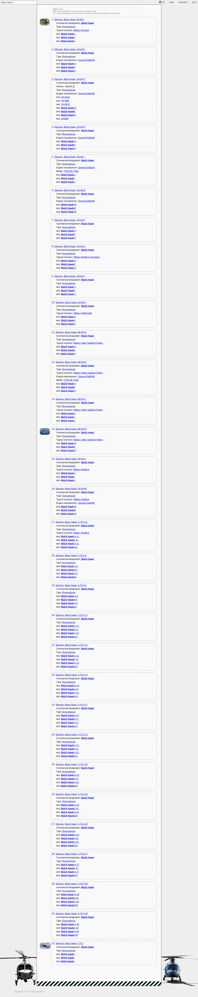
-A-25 (70, 835)
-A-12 (70, 656)
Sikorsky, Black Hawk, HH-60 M (71, 489)
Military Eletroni (83, 313)
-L (68, 34)
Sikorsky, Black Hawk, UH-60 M (69, 190)
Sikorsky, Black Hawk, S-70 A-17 (72, 705)
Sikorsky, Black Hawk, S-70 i (69, 943)
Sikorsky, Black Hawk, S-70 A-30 (72, 913)
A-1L (69, 540)
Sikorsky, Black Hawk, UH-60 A (69, 49)
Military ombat (81, 30)
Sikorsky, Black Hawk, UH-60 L (69, 157)
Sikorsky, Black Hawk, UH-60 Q (69, 246)
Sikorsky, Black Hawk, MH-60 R (71, 429)
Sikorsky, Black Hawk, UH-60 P (69, 220)
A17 (69, 726)
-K (68, 384)
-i (68, 954)
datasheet (183, 2)
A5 (68, 577)
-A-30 (70, 924)
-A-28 (70, 894)
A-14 (69, 689)
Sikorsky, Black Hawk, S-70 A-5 (71, 555)
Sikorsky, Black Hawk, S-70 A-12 (72, 645)
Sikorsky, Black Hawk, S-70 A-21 (72, 734)
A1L (69, 547)
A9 (68, 607)
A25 (69, 845)
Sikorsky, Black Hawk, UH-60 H (69, 127)
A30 (69, 935)
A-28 (69, 898)
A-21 (69, 749)
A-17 (69, 719)
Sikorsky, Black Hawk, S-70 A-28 (72, 884)
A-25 (69, 838)
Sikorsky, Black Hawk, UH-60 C (69, 79)
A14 (69, 696)
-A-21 (70, 745)
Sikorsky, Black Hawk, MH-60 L (71, 399)
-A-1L (70, 536)
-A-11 (70, 626)
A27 (69, 875)
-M (68, 204)
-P (68, 231)
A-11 (69, 629)
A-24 (69, 808)
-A (68, 64)
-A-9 (69, 596)
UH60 (64, 119)
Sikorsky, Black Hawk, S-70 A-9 (71, 585)
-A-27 (70, 865)
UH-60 (65, 101)
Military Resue (81, 469)
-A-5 (69, 566)
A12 (69, 666)
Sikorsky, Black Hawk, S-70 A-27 (72, 854)
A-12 (69, 659)
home (171, 2)
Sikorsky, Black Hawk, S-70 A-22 (72, 764)
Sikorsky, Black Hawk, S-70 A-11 (72, 615)
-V (68, 287)
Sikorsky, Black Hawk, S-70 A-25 (72, 824)
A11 (69, 637)
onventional (68, 27)
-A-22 (70, 775)
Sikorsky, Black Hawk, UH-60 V (69, 276)
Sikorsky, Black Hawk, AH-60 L (69, 19)
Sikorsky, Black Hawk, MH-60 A (71, 332)
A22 (69, 786)
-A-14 (70, 686)
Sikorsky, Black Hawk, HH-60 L (71, 459)
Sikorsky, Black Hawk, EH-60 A (71, 302)
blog (194, 2)
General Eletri (86, 60)
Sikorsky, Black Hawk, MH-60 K (71, 362)
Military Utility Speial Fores (88, 343)
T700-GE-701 (71, 171)
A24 (69, 816)
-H (68, 141)
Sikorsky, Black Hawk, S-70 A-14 (72, 675)
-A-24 (70, 805)
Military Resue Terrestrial (86, 257)
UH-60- (65, 97)
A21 (69, 756)
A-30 (69, 928)
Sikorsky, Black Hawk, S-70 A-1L (72, 522)
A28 (69, 905)
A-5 (69, 570)
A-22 (69, 779)
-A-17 (70, 715)
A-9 (69, 600)
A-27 (69, 868)
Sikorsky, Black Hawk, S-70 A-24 (72, 794)
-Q (68, 261)
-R (68, 443)
